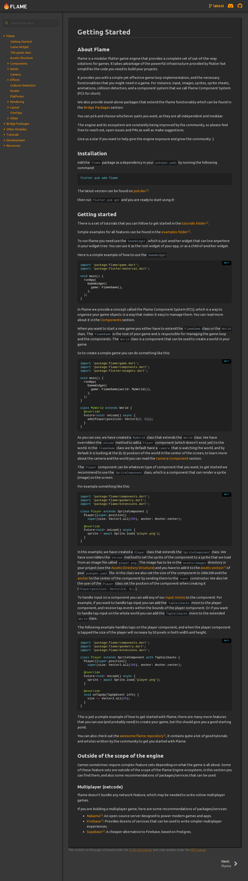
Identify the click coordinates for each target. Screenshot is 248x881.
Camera (15, 74)
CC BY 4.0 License (140, 849)
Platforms (17, 96)
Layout (14, 107)
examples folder (174, 232)
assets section (212, 568)
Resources (13, 145)
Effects (15, 79)
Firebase (94, 821)
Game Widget (19, 47)
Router (15, 90)
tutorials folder (194, 223)
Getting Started (21, 41)
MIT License (198, 849)
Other (14, 118)
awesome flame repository (141, 736)
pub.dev (140, 191)
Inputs (14, 68)
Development (16, 140)
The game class (20, 52)
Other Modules (17, 129)
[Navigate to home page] (15, 5)
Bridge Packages (18, 123)
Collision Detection (23, 85)
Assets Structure (21, 57)
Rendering (17, 101)
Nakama (93, 816)
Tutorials (13, 134)
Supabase (94, 832)
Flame (11, 36)
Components (19, 63)
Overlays (16, 112)
